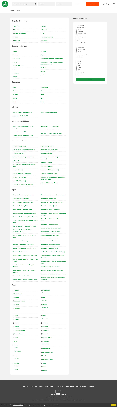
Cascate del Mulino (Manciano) (21, 198)
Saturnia (16, 369)
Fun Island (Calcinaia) (46, 162)
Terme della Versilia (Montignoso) (22, 241)
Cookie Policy (81, 400)
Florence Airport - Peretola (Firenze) (22, 112)
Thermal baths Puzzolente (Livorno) (50, 244)
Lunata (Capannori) (47, 37)
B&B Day (12, 10)
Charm (78, 53)
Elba (14, 69)
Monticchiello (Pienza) (20, 33)
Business (79, 57)
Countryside (80, 75)
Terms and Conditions (61, 400)
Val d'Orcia (44, 67)
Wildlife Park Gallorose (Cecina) (49, 149)
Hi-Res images (70, 386)
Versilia (43, 75)
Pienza (44, 315)
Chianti (15, 62)
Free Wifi (79, 35)
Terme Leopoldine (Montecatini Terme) (51, 228)
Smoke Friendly (80, 42)
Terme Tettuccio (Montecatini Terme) (22, 209)
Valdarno (43, 71)
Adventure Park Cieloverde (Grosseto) (23, 184)
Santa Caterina (45, 344)
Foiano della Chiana (19, 330)
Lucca (43, 26)
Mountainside (80, 73)
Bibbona (16, 297)
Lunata (16, 311)
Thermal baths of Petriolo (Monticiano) (23, 202)
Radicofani (17, 40)
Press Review (59, 386)
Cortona (16, 323)
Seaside (79, 61)
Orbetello (44, 304)
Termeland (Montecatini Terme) (49, 173)
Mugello (43, 54)
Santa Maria (17, 358)
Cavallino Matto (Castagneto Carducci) (23, 157)
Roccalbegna (45, 341)
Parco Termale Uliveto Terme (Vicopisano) (52, 202)
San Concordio (18, 351)
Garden (78, 39)
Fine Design (80, 47)
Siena (42, 101)
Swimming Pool (80, 37)
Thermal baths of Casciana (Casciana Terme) (25, 279)
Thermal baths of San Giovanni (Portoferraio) (25, 255)
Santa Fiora (45, 355)
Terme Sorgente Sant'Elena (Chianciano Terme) (53, 274)
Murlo (43, 297)
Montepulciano (46, 290)
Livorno (15, 98)
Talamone (44, 311)
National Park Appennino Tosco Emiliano (52, 58)
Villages (78, 67)
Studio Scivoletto (38, 400)
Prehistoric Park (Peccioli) (20, 153)
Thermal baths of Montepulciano (49, 224)
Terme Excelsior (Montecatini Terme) (50, 231)
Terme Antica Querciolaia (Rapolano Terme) (24, 248)
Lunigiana (15, 76)
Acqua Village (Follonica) (47, 146)
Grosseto (15, 94)
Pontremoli (45, 326)
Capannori (45, 40)
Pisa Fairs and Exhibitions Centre (50, 126)
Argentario (16, 51)
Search (90, 80)
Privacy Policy (71, 400)
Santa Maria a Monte (47, 359)
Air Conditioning (80, 27)
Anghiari (16, 290)
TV (77, 41)
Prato (42, 98)
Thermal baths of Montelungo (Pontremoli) (24, 226)
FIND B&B (92, 4)
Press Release (49, 386)
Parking (78, 29)
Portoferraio (45, 330)
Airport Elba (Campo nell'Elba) (49, 112)
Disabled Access (81, 33)
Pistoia (42, 94)
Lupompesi (44, 300)
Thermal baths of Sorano (19, 252)
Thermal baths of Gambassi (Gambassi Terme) (53, 195)
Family (78, 51)
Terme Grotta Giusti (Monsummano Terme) (24, 213)
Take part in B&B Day (36, 386)
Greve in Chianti (18, 334)
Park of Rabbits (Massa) (19, 181)
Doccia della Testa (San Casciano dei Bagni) (53, 252)
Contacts (91, 386)
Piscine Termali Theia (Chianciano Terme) (52, 270)
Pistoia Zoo (16, 160)
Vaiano (16, 37)
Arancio (16, 347)
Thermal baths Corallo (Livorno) (49, 248)
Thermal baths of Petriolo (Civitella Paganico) (25, 217)
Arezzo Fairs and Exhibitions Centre (22, 132)
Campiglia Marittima (19, 301)
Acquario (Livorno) (18, 170)
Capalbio (16, 304)
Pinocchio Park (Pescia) (19, 146)
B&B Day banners (81, 386)
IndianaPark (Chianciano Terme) (49, 182)
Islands (78, 63)
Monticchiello (45, 318)
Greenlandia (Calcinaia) (47, 166)
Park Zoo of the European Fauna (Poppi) (24, 149)
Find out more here (18, 405)
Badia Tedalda (18, 293)
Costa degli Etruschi (18, 65)
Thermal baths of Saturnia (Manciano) (23, 195)
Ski (77, 71)
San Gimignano (46, 348)
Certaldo (44, 29)
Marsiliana (17, 365)
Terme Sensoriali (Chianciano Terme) (51, 266)
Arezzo (14, 87)
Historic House (80, 49)
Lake (78, 65)
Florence (16, 26)
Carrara (44, 33)
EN (109, 4)
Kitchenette (79, 31)
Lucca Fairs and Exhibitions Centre (50, 130)
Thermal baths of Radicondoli (21, 276)
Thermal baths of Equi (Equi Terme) (50, 206)
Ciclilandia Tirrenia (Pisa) (19, 177)
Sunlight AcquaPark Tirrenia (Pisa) (22, 173)
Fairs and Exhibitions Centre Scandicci (51, 133)
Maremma (43, 51)
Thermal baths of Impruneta (48, 198)
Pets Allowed (80, 25)
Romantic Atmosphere (82, 55)
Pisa (42, 90)
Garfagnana (16, 73)
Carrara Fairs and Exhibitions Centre (23, 135)
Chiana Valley (16, 58)
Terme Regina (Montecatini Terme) (50, 235)
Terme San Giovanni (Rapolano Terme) (23, 244)
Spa (78, 69)
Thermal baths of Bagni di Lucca (22, 206)
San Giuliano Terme (47, 352)
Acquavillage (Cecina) (46, 153)
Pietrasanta (45, 323)
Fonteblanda (45, 307)
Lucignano (17, 355)
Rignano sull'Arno (47, 337)
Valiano (44, 292)
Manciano (16, 363)
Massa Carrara (45, 87)
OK (113, 405)
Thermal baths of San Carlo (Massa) (50, 209)
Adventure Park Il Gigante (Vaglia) (50, 170)
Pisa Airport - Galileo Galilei (20, 116)
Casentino (15, 54)
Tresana (44, 363)
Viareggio (17, 29)
